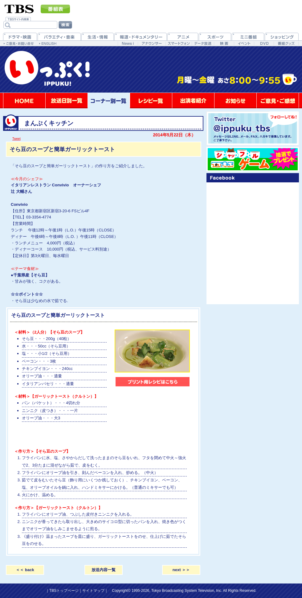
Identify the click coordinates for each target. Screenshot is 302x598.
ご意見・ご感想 (278, 100)
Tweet (16, 138)
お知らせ (235, 100)
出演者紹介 (193, 100)
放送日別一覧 (67, 100)
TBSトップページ (64, 590)
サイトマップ (93, 590)
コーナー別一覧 (109, 100)
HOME (24, 100)
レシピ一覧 (151, 100)
